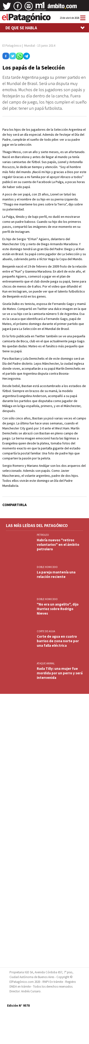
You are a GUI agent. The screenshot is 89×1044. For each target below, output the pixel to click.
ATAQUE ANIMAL (46, 663)
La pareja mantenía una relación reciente (56, 574)
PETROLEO (43, 535)
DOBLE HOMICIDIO (47, 567)
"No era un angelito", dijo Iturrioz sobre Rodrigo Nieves (58, 609)
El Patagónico (11, 45)
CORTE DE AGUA (46, 631)
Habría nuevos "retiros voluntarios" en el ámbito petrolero (58, 544)
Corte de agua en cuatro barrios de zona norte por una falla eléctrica (58, 641)
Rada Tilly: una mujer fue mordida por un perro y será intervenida (60, 673)
